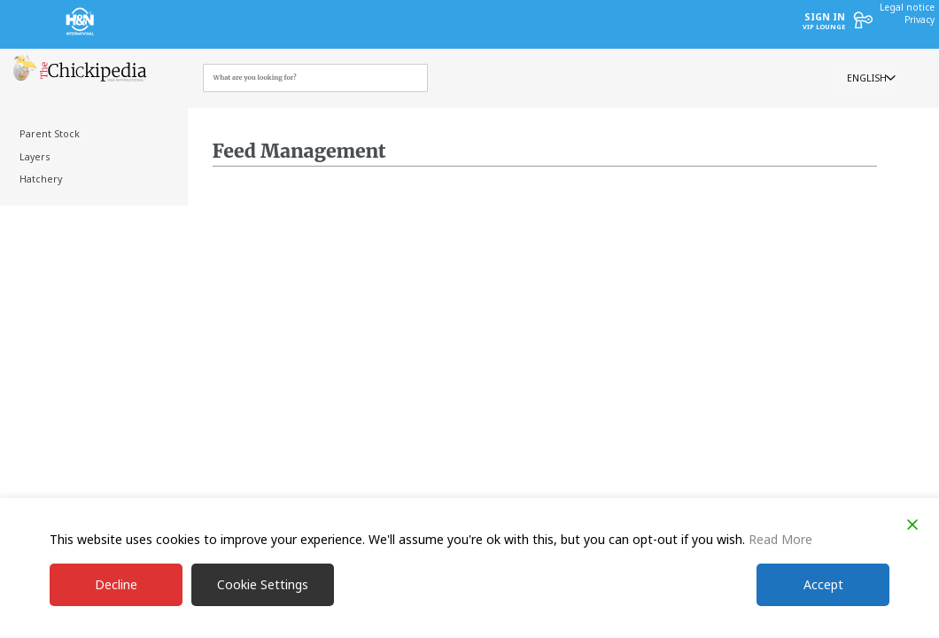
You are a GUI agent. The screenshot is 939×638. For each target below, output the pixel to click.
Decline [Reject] (116, 584)
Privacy (919, 19)
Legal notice (907, 7)
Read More (780, 539)
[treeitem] (90, 134)
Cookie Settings (262, 584)
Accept (823, 584)
